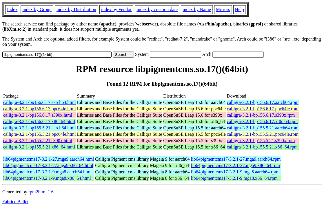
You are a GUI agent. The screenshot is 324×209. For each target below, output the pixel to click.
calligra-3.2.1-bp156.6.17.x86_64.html (39, 121)
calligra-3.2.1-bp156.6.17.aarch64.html (39, 102)
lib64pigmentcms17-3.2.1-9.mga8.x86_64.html (47, 178)
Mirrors (223, 9)
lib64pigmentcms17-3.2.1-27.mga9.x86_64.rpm (235, 165)
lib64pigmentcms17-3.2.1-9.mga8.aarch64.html (47, 171)
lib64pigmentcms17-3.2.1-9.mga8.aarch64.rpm (235, 171)
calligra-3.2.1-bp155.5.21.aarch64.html (39, 127)
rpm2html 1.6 (41, 191)
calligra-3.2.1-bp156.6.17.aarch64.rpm (262, 102)
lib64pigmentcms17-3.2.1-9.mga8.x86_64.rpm (234, 178)
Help (239, 9)
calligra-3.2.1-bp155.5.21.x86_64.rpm (262, 146)
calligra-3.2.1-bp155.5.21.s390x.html (37, 140)
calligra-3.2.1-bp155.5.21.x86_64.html (39, 146)
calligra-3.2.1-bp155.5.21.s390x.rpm (261, 140)
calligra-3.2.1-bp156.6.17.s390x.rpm (261, 115)
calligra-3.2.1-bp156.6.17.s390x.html (37, 115)
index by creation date (157, 9)
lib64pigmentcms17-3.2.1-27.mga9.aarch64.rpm (236, 159)
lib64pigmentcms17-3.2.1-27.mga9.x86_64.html (48, 165)
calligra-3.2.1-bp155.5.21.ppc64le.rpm (262, 134)
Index (12, 9)
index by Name (197, 9)
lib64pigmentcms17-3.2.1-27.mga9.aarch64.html (48, 159)
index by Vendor (116, 9)
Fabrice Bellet (15, 201)
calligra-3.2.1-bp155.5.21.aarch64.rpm (262, 127)
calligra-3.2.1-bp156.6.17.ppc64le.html (39, 108)
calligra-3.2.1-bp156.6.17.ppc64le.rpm (262, 108)
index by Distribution (76, 9)
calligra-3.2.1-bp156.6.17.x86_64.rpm (262, 121)
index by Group (36, 9)
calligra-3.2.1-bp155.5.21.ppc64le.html (39, 134)
